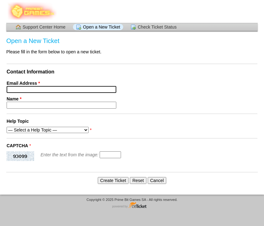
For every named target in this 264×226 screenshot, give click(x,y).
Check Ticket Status (157, 27)
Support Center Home (44, 27)
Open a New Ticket (101, 27)
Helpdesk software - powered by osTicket (132, 205)
